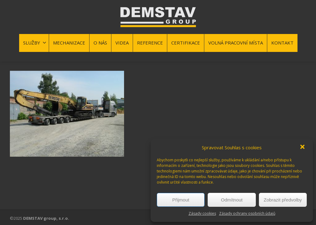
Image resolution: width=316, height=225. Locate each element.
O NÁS (100, 43)
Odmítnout (232, 199)
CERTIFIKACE (185, 43)
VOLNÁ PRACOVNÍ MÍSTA (235, 43)
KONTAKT (282, 43)
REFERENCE (150, 43)
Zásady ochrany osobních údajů (247, 213)
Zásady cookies (202, 213)
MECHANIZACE (69, 43)
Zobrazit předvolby (283, 199)
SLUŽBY (34, 43)
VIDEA (122, 43)
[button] (303, 147)
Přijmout (180, 199)
